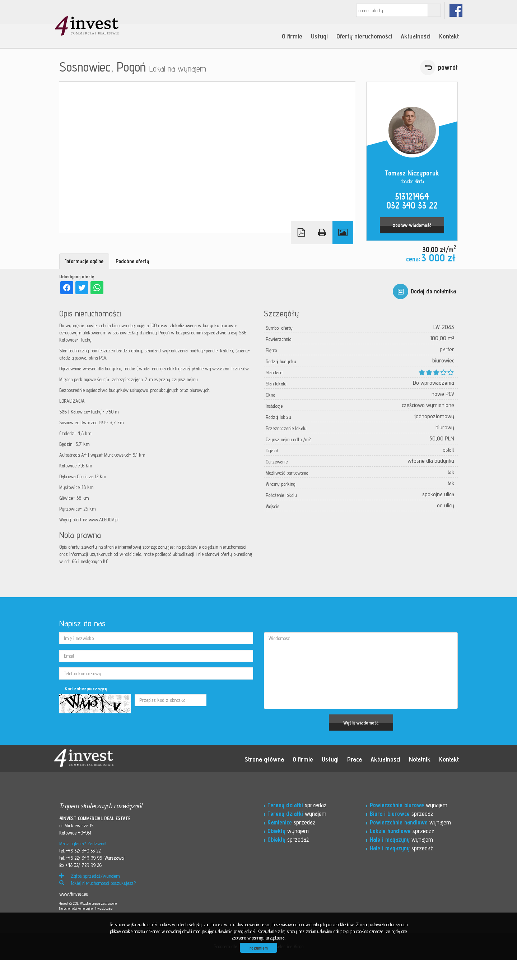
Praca (354, 759)
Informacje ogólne (84, 261)
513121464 (412, 196)
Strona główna (264, 759)
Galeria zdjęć (342, 232)
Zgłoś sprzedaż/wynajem (89, 876)
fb (455, 10)
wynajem (296, 813)
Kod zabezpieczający (86, 688)
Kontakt (449, 36)
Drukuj (322, 232)
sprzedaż (296, 805)
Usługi (319, 36)
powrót (448, 67)
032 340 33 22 (412, 205)
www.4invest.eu (73, 894)
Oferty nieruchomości (364, 36)
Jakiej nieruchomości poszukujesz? (97, 883)
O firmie (292, 36)
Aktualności (415, 36)
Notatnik (419, 759)
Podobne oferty (132, 261)
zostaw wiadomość (412, 225)
